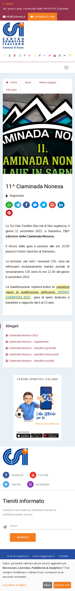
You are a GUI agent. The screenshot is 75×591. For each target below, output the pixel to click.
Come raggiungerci (43, 556)
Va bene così (62, 585)
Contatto (63, 556)
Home (11, 82)
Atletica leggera (47, 82)
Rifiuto (47, 585)
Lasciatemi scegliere (15, 585)
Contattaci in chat (42, 16)
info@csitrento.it (14, 16)
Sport (28, 82)
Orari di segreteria (17, 556)
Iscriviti (23, 537)
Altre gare (11, 89)
